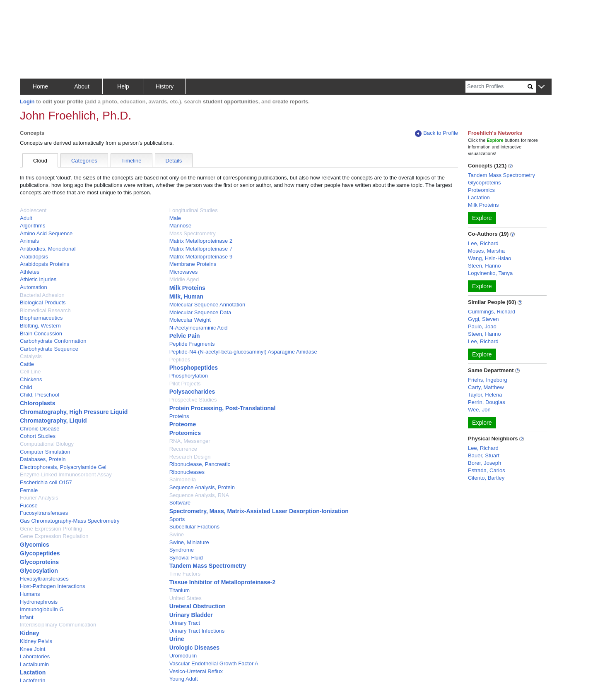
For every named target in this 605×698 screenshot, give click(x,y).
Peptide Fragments (192, 344)
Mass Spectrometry (192, 233)
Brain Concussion (41, 333)
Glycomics (34, 544)
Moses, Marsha (486, 251)
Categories (84, 161)
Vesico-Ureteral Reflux (196, 671)
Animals (29, 241)
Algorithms (32, 225)
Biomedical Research (45, 310)
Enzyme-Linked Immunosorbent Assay (66, 474)
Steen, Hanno (484, 266)
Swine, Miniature (189, 542)
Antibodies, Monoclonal (47, 249)
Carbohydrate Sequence (49, 349)
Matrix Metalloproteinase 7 (200, 249)
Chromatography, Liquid (53, 420)
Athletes (29, 272)
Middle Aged (184, 279)
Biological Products (43, 302)
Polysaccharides (192, 391)
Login (27, 101)
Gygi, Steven (483, 319)
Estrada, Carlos (486, 470)
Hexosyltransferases (44, 579)
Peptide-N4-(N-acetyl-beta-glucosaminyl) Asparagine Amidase (243, 352)
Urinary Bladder (191, 615)
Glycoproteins (39, 562)
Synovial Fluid (186, 558)
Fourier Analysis (39, 498)
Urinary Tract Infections (197, 631)
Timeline (131, 161)
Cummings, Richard (491, 311)
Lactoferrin (32, 680)
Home (40, 86)
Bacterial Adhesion (42, 295)
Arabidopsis (34, 256)
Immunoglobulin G (42, 609)
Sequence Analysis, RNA (199, 495)
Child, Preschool (39, 395)
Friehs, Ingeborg (487, 380)
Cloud (40, 161)
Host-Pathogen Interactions (52, 586)
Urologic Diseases (194, 647)
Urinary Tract (184, 623)
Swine (176, 534)
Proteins (179, 416)
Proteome (182, 424)
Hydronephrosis (39, 602)
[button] (541, 87)
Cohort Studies (37, 436)
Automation (33, 287)
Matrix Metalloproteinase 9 (200, 256)
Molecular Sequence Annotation (207, 304)
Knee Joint (32, 649)
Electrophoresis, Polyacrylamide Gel (63, 467)
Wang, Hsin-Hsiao (489, 258)
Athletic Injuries (38, 279)
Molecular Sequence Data (200, 312)
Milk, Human (186, 296)
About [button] (81, 86)
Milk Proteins (187, 287)
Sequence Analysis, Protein (202, 487)
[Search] (496, 87)
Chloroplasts (37, 403)
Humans (30, 594)
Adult (26, 218)
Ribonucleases (187, 472)
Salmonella (182, 479)
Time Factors (184, 574)
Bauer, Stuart (483, 455)
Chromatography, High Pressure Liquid (74, 412)
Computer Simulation (45, 452)
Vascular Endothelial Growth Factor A (213, 663)
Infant (27, 617)
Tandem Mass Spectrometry (207, 565)
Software (179, 503)
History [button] (165, 86)
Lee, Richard (483, 243)
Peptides (179, 359)
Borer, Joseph (484, 463)
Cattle (27, 364)
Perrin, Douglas (486, 402)
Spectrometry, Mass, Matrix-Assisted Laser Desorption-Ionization (259, 511)
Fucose (29, 505)
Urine (176, 639)
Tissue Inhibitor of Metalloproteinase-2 (222, 582)
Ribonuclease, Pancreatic (199, 464)
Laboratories (35, 656)
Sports (177, 519)
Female (29, 490)
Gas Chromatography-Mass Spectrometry (70, 521)
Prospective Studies (193, 400)
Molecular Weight (190, 320)
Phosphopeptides (193, 367)
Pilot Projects (185, 383)
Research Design (190, 457)
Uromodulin (183, 656)
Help (123, 86)
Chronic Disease (39, 428)
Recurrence (183, 449)
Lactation (33, 672)
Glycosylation (39, 570)
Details (174, 161)
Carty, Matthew (486, 387)
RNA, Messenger (189, 441)
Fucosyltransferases (44, 513)
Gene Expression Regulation (54, 536)
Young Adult (183, 679)
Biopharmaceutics (41, 318)
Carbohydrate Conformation (53, 341)
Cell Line (30, 371)
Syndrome (181, 550)
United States (185, 598)
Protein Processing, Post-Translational (222, 408)
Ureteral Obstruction (197, 606)
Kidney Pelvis (36, 641)
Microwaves (183, 272)
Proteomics (185, 433)
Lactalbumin (34, 664)
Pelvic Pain (184, 335)
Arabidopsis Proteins (44, 264)
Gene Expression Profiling (51, 529)
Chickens (31, 379)
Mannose (180, 225)
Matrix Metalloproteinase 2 (200, 241)
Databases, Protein (43, 459)
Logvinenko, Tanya (490, 273)
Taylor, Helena (485, 395)
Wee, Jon (479, 409)
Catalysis (31, 356)
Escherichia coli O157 (46, 482)
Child (26, 387)
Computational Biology (47, 444)
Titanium (179, 590)
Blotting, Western (40, 326)
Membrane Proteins (192, 264)
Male (175, 218)
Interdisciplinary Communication (58, 625)
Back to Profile (436, 133)
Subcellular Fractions (194, 527)
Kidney (29, 633)
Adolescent (33, 210)
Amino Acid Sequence (46, 233)
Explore (482, 218)
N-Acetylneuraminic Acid (198, 328)
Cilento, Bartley (486, 478)
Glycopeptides (40, 553)
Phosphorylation (188, 376)
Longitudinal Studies (193, 210)
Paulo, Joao (482, 326)
